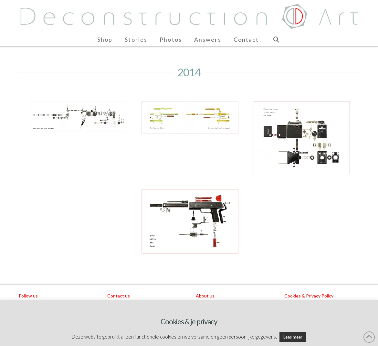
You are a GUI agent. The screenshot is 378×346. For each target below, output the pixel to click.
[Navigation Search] (276, 39)
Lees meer (292, 337)
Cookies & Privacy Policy (308, 295)
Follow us (28, 295)
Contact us (118, 295)
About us (205, 295)
